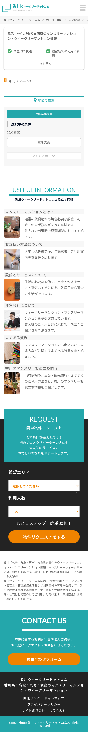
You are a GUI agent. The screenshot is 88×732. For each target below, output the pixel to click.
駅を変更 (44, 142)
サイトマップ (54, 698)
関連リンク (31, 698)
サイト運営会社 (33, 710)
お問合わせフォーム (44, 659)
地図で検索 (46, 100)
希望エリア (19, 472)
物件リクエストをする (44, 537)
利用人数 (16, 498)
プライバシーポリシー (44, 704)
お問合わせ (57, 710)
